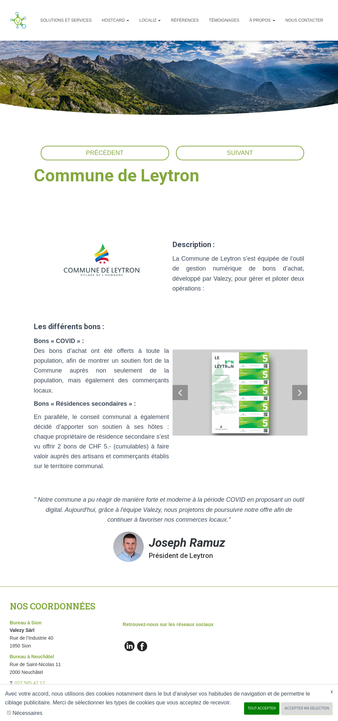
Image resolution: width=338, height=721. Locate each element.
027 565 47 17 (30, 683)
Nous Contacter (304, 20)
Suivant (240, 152)
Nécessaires (27, 713)
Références (185, 20)
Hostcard (115, 20)
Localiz (150, 20)
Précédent (105, 152)
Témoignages (224, 20)
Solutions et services (66, 20)
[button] (180, 392)
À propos (262, 20)
